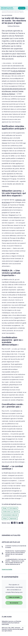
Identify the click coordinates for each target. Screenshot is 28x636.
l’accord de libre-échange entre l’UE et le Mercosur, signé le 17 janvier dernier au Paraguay (14, 91)
